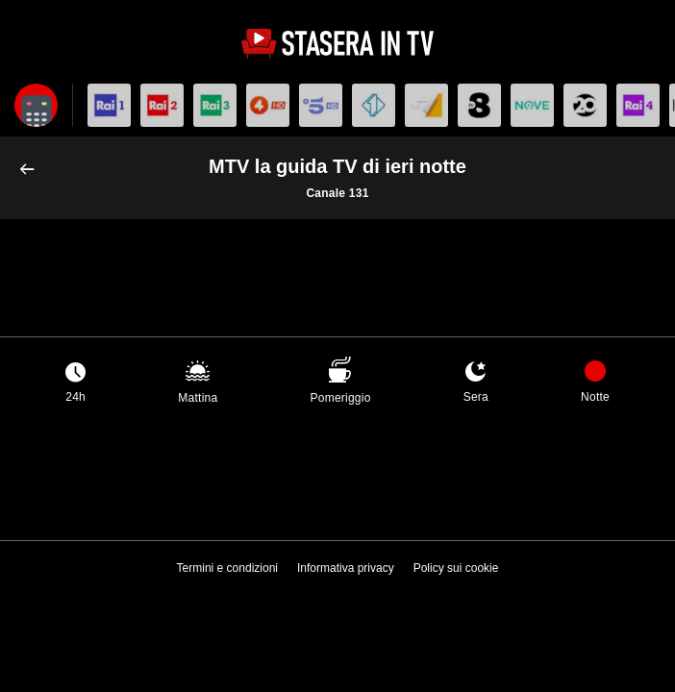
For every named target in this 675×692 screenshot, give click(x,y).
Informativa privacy (345, 568)
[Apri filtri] (36, 105)
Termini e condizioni (227, 568)
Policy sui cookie (456, 568)
